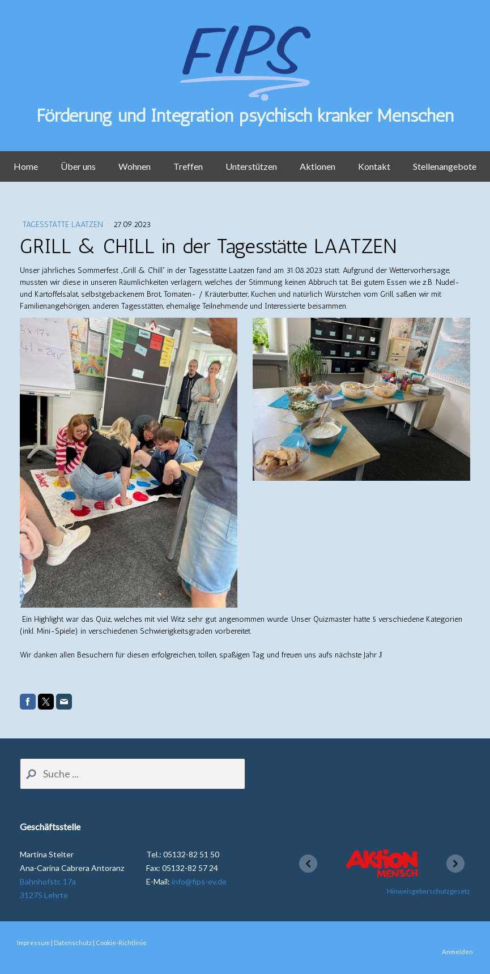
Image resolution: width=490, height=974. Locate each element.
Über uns (78, 166)
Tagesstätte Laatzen (64, 224)
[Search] (132, 773)
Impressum (33, 942)
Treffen (188, 166)
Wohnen (134, 166)
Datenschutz (73, 942)
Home (26, 166)
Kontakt (374, 166)
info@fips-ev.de (199, 881)
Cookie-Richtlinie (121, 942)
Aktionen (317, 166)
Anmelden (457, 951)
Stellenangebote (444, 166)
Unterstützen (251, 166)
